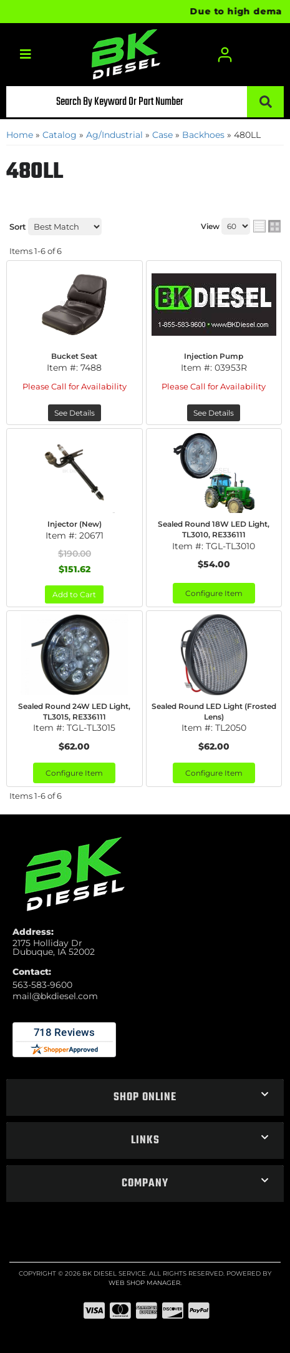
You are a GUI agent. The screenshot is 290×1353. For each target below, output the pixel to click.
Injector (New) (74, 524)
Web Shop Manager (144, 1283)
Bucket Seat (74, 356)
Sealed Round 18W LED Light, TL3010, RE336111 (213, 529)
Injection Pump (213, 356)
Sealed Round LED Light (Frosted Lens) (214, 711)
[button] (145, 101)
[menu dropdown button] (25, 54)
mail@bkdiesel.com (55, 996)
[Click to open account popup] (224, 54)
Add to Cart (74, 594)
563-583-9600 (42, 984)
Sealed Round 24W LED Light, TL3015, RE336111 (74, 711)
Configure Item (214, 593)
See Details (74, 413)
